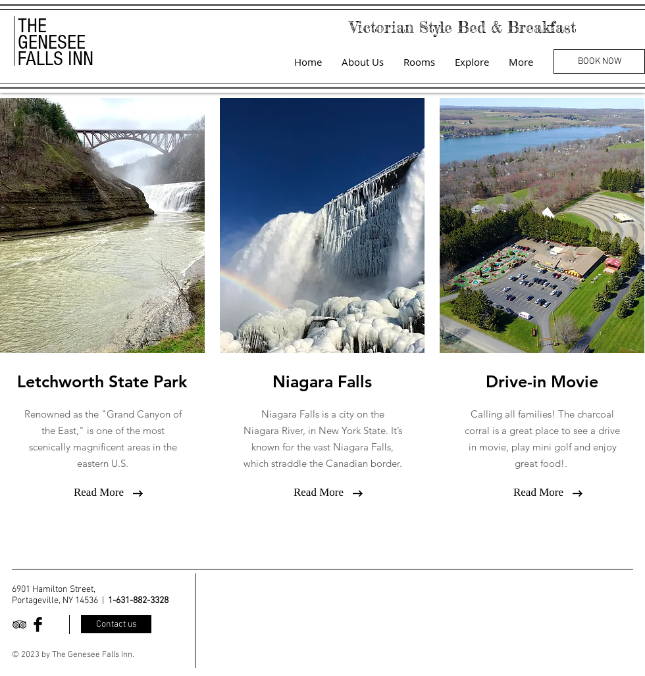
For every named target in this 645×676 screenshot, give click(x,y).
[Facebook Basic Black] (37, 624)
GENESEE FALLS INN (55, 50)
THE (32, 25)
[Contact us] (116, 624)
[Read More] (98, 492)
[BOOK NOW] (599, 61)
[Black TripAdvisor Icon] (19, 624)
